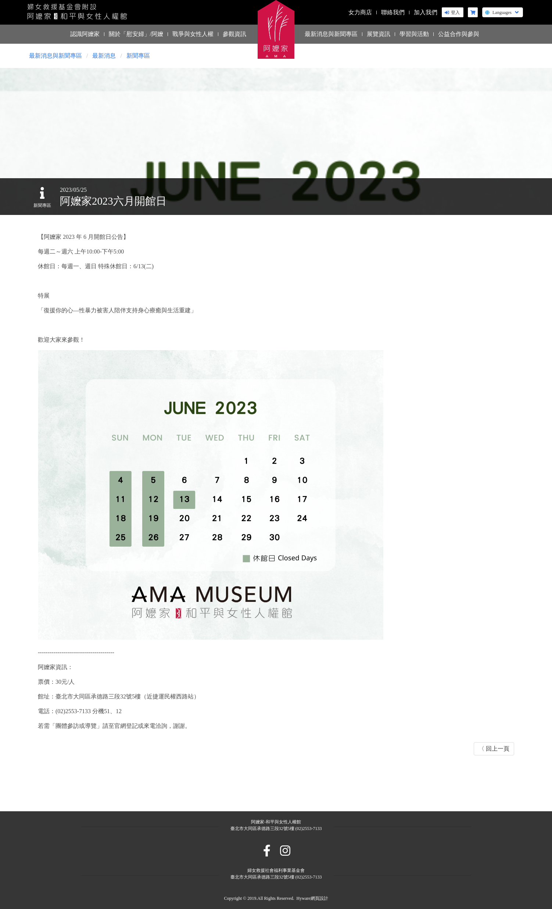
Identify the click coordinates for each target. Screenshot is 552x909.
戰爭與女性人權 (193, 34)
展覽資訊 (378, 34)
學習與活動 (414, 34)
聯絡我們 (393, 12)
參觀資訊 (234, 34)
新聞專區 (138, 56)
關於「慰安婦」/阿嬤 (136, 34)
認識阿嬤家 (85, 34)
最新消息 (104, 56)
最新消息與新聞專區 (331, 34)
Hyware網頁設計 (312, 898)
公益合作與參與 (458, 34)
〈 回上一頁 (493, 748)
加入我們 (425, 12)
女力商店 (360, 12)
